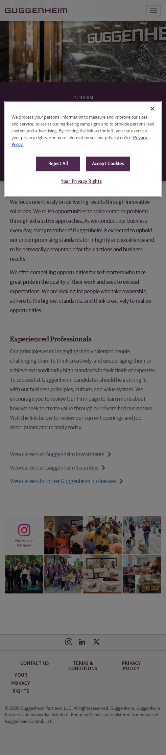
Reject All (58, 163)
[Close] (152, 108)
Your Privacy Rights (81, 181)
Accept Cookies (108, 163)
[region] (83, 149)
